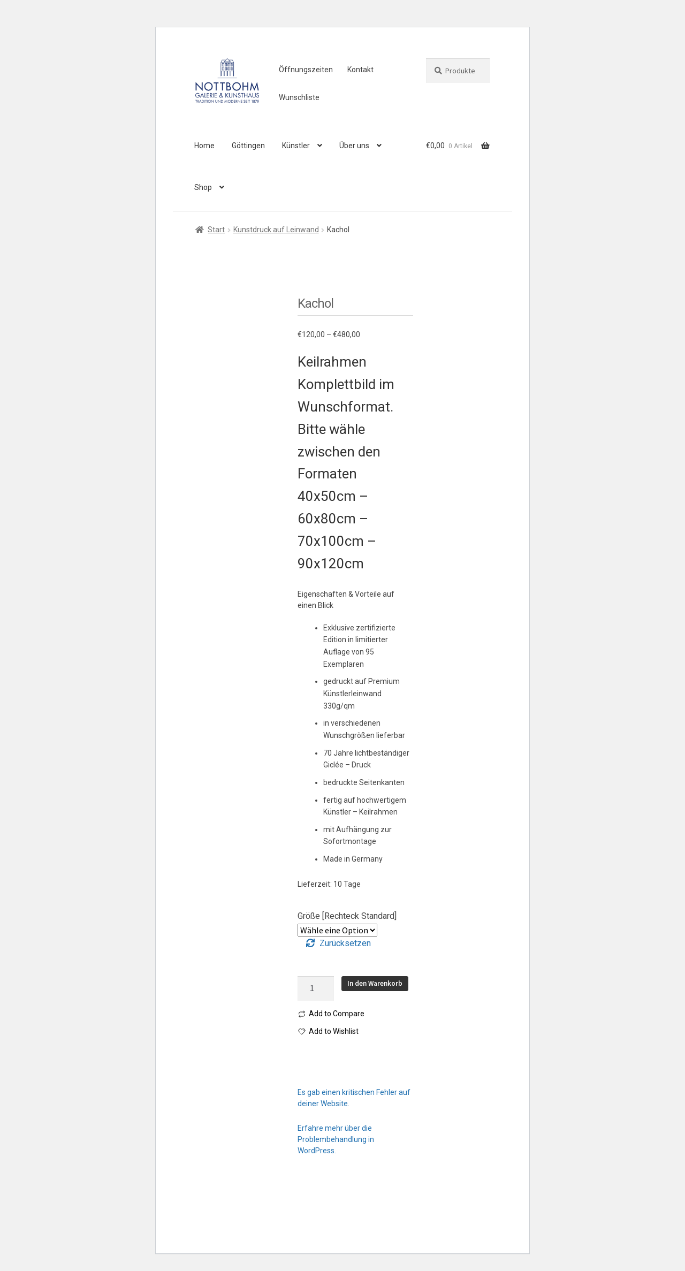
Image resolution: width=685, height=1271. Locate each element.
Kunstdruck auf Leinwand (276, 229)
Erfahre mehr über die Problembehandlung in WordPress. (336, 1139)
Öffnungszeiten (306, 69)
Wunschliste (299, 97)
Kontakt (360, 69)
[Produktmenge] (316, 988)
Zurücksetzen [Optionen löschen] (345, 943)
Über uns (354, 145)
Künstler (296, 145)
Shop (203, 187)
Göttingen (248, 145)
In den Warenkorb (374, 983)
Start (216, 229)
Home (204, 145)
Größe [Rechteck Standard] (347, 916)
